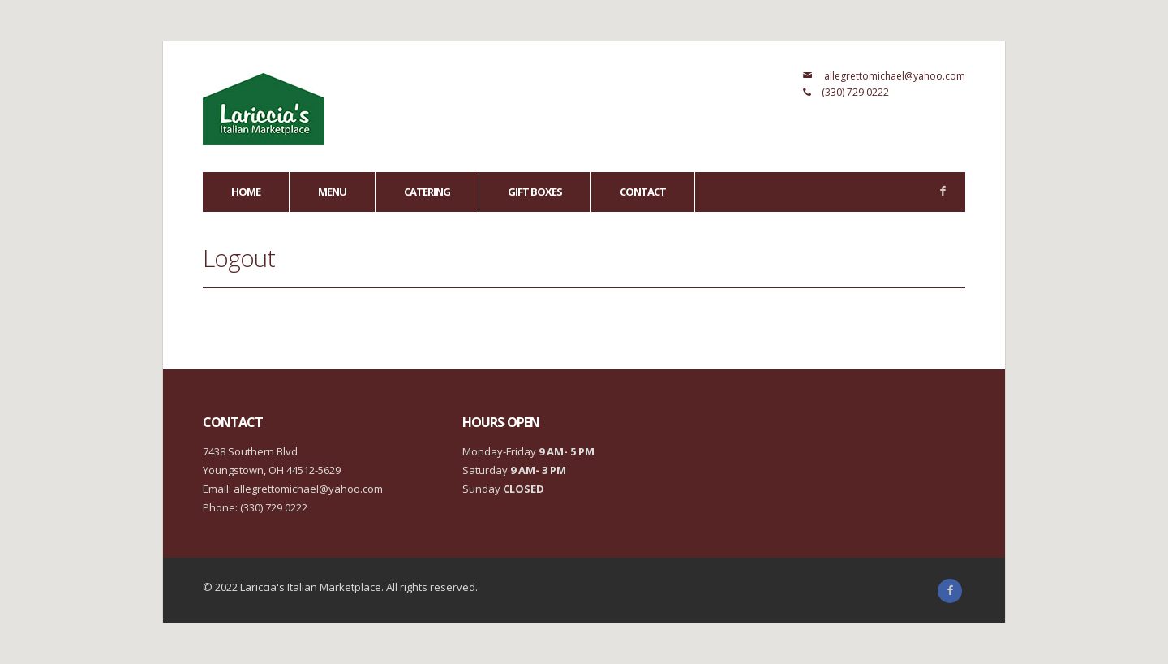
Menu (332, 191)
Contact (643, 191)
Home (245, 191)
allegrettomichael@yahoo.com (894, 76)
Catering (427, 191)
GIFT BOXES (535, 191)
